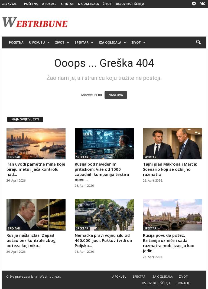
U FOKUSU (49, 4)
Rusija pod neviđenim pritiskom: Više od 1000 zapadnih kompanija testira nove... (102, 171)
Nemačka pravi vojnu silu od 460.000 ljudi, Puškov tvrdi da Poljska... (103, 240)
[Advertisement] (137, 22)
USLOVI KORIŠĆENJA (130, 4)
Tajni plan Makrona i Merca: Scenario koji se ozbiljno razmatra (170, 169)
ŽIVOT (107, 4)
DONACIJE (183, 283)
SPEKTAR (67, 4)
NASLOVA (116, 95)
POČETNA (31, 4)
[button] (198, 42)
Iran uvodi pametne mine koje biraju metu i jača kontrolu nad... (35, 169)
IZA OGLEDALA (88, 4)
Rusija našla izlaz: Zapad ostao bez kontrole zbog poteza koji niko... (31, 240)
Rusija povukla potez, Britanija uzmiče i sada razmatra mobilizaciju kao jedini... (168, 242)
